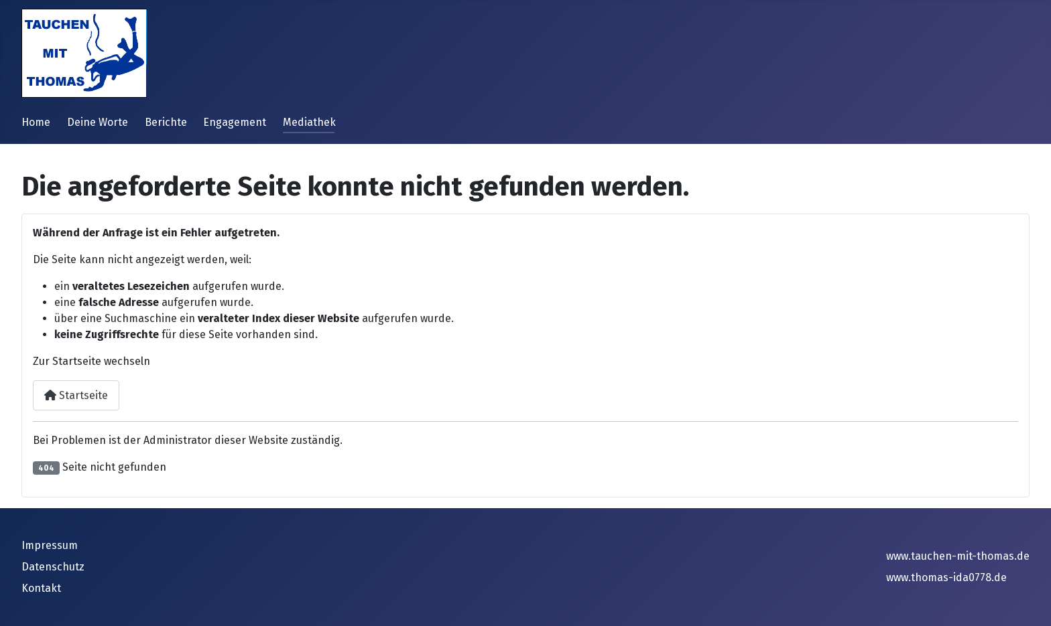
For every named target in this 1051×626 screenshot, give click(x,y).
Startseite (76, 395)
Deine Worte (97, 122)
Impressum (49, 545)
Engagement (234, 122)
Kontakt (41, 588)
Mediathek (309, 122)
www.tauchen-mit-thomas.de (958, 556)
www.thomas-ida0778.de (946, 577)
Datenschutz (52, 566)
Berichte (166, 122)
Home (35, 122)
